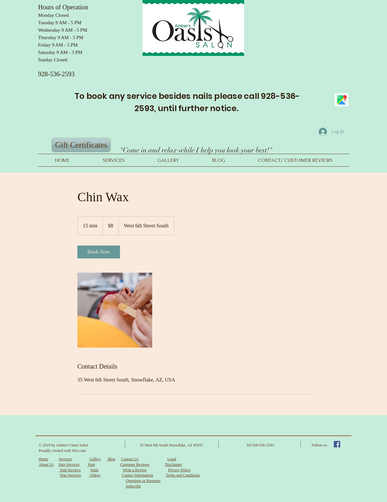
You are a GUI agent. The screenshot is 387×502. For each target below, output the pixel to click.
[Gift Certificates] (81, 144)
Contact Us (129, 459)
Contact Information (137, 475)
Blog (111, 459)
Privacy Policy (179, 470)
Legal (171, 459)
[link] (98, 252)
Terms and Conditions (183, 475)
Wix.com (79, 450)
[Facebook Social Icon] (337, 444)
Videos (94, 475)
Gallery (95, 459)
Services (65, 459)
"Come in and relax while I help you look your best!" (196, 150)
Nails (94, 470)
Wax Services (70, 475)
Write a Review (135, 470)
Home (43, 459)
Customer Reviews (135, 464)
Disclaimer (173, 464)
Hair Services (68, 464)
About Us (46, 464)
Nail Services (70, 470)
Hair (91, 464)
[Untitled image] (114, 310)
